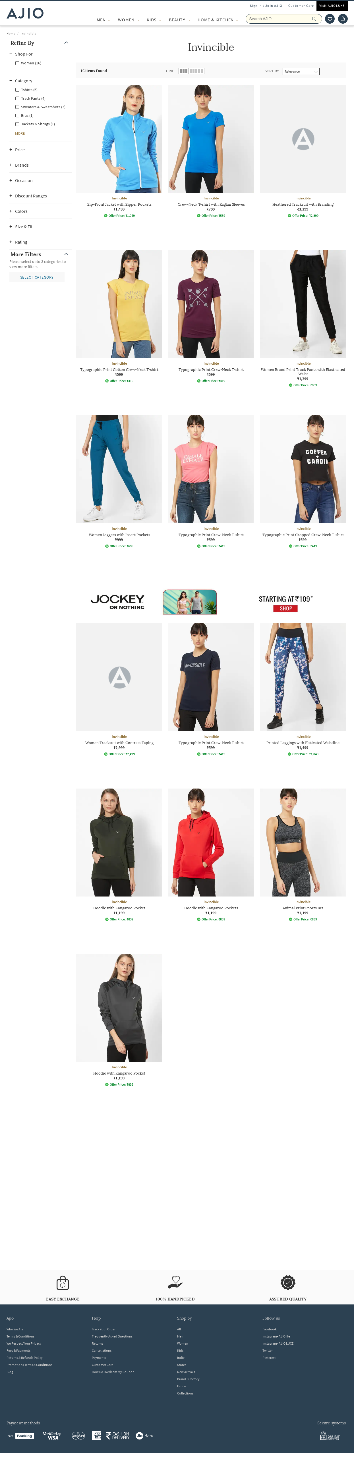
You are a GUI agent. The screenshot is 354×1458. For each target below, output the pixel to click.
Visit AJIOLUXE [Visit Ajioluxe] (332, 5)
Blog (10, 1372)
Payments (99, 1357)
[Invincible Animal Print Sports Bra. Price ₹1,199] (303, 855)
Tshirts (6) (29, 89)
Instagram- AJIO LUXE (277, 1343)
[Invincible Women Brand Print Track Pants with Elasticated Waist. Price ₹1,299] (303, 318)
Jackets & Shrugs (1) (38, 123)
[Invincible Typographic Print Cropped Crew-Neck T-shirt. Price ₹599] (303, 481)
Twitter (267, 1350)
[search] (317, 19)
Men (180, 1336)
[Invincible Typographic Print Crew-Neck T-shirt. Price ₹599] (211, 316)
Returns (97, 1343)
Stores (181, 1365)
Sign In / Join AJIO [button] (266, 5)
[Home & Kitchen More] (237, 20)
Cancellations (101, 1350)
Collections (185, 1393)
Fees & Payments (18, 1350)
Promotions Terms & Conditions (29, 1365)
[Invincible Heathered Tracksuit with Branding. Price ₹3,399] (303, 151)
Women (182, 1343)
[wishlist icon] (330, 19)
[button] (41, 43)
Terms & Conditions (20, 1336)
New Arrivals (186, 1372)
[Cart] (343, 19)
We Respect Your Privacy (24, 1343)
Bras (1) (27, 115)
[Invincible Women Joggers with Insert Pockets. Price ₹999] (119, 481)
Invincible (28, 33)
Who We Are (15, 1329)
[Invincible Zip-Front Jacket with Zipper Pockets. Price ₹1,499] (119, 151)
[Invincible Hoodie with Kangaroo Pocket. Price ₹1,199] (119, 855)
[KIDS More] (160, 20)
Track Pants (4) (33, 98)
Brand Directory (188, 1379)
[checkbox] (41, 62)
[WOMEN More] (137, 20)
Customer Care (301, 5)
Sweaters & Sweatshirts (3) (43, 106)
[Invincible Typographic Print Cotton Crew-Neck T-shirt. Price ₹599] (119, 316)
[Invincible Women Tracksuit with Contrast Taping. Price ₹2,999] (119, 689)
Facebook (269, 1329)
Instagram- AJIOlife (276, 1336)
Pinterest (269, 1357)
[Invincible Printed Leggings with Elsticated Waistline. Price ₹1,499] (303, 689)
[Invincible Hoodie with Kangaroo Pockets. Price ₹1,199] (211, 855)
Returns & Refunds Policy (25, 1357)
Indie (181, 1357)
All (179, 1329)
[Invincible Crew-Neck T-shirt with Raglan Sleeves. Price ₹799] (211, 151)
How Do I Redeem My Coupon (113, 1372)
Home (11, 33)
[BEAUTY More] (188, 20)
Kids (180, 1350)
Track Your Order (103, 1329)
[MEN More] (109, 20)
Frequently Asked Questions (112, 1336)
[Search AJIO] (284, 19)
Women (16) (31, 63)
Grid (170, 70)
